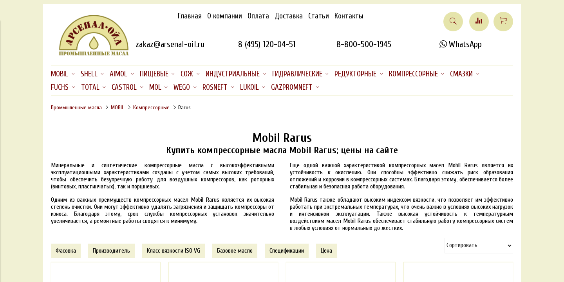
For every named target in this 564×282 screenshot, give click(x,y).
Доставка (289, 16)
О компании (224, 16)
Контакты (348, 16)
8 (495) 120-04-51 (267, 44)
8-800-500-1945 (363, 44)
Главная (190, 16)
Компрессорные (151, 107)
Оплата (258, 16)
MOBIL (117, 107)
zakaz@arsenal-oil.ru (170, 44)
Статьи (318, 16)
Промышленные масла (76, 107)
